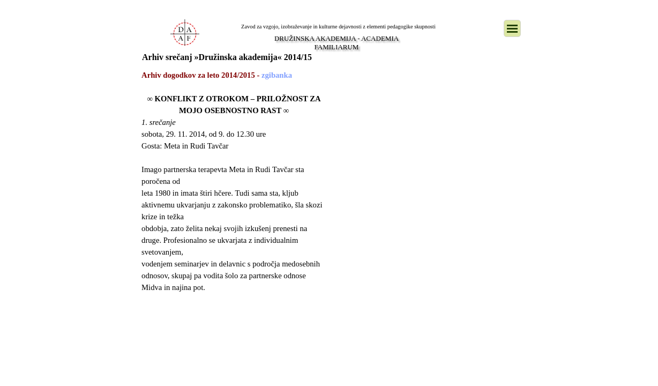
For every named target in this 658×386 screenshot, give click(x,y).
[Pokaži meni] (512, 28)
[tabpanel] (233, 193)
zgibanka (276, 75)
